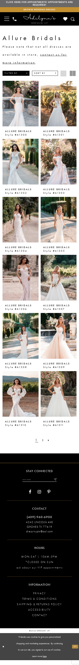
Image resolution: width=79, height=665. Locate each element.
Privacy (39, 598)
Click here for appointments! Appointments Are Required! (39, 4)
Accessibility (39, 614)
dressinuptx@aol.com (39, 536)
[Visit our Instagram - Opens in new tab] (39, 496)
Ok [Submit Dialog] (74, 651)
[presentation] (21, 107)
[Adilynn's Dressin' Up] (39, 22)
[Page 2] (43, 444)
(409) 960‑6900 (39, 522)
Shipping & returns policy (39, 609)
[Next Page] (50, 444)
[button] (16, 76)
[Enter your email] (39, 484)
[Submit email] (59, 484)
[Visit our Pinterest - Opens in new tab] (48, 496)
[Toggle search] (73, 22)
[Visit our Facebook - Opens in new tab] (30, 496)
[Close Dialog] (4, 651)
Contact (39, 620)
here (45, 660)
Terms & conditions (39, 603)
